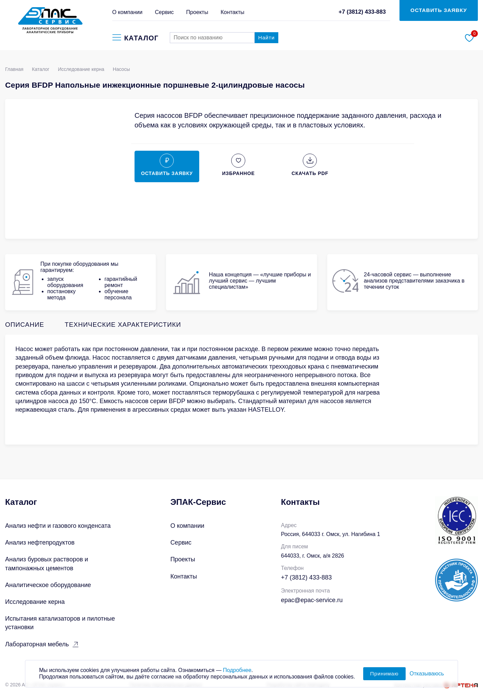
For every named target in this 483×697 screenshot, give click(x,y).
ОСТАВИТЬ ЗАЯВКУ (438, 10)
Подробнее (237, 673)
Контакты (232, 12)
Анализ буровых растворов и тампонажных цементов (46, 563)
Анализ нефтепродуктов (40, 542)
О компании (127, 12)
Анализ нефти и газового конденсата (58, 525)
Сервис (164, 12)
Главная (14, 69)
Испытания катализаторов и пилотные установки (60, 623)
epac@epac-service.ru (312, 600)
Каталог (40, 69)
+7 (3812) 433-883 (362, 12)
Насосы (121, 69)
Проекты (197, 12)
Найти (266, 37)
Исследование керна (81, 69)
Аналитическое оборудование (48, 585)
